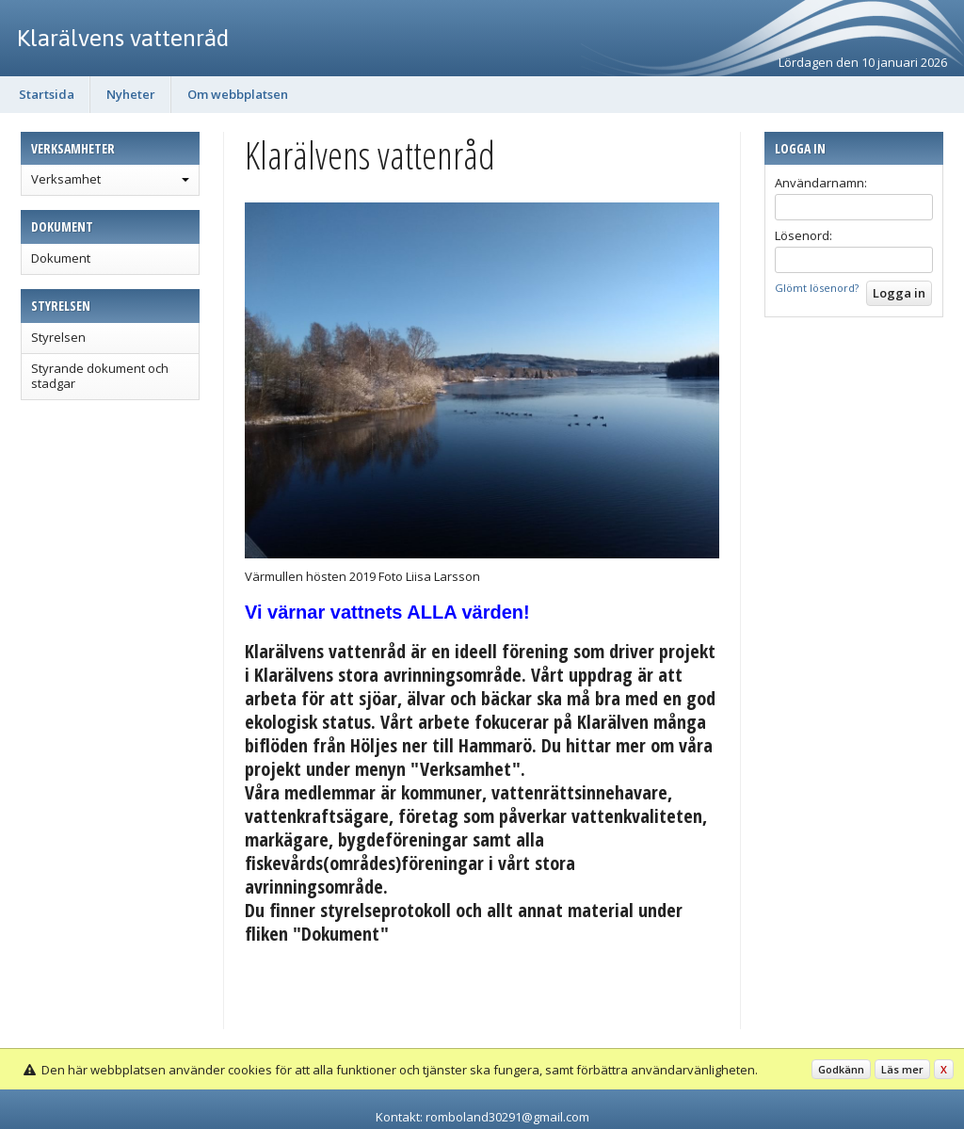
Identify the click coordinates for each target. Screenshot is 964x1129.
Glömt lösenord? (817, 288)
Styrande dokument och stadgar (100, 376)
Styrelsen (58, 337)
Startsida (46, 94)
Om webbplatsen (237, 94)
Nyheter (130, 94)
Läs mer (902, 1069)
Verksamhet (66, 178)
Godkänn (841, 1069)
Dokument (60, 258)
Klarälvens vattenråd (123, 37)
